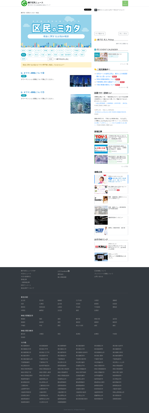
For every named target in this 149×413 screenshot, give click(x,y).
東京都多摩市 (98, 349)
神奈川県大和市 (44, 375)
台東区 (60, 307)
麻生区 (23, 334)
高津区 (78, 334)
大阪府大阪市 (117, 389)
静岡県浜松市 (117, 385)
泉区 (59, 319)
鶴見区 (115, 322)
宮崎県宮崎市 (117, 399)
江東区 (41, 304)
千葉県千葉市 (98, 359)
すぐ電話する (100, 33)
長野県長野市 (62, 385)
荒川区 (41, 300)
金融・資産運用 (66, 55)
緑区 (95, 325)
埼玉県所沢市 (25, 365)
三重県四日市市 (44, 385)
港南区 (23, 322)
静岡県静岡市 (80, 385)
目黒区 (96, 310)
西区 (59, 325)
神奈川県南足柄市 (27, 375)
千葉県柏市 (61, 359)
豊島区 (115, 307)
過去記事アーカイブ (27, 288)
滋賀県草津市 (98, 392)
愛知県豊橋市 (80, 382)
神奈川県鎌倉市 (81, 369)
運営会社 (60, 274)
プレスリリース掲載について (103, 273)
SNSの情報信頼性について (108, 79)
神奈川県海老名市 (45, 369)
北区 (22, 304)
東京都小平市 (43, 349)
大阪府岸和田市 (26, 392)
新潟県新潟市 (25, 382)
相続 (83, 50)
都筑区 (96, 322)
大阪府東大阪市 (81, 392)
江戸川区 (79, 300)
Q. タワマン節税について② (32, 73)
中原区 (115, 334)
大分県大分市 (43, 402)
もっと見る (124, 166)
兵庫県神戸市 (43, 389)
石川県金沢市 (117, 379)
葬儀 (45, 50)
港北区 (41, 322)
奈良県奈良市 (98, 389)
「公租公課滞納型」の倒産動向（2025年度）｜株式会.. (111, 103)
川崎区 (41, 334)
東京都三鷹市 (98, 355)
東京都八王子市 (44, 352)
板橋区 (60, 300)
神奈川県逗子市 (26, 372)
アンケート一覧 (123, 87)
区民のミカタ (30, 12)
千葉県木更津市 (81, 359)
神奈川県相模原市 (100, 369)
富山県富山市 (43, 382)
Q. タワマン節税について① (32, 92)
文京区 (60, 310)
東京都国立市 (98, 346)
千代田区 (97, 307)
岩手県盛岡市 (98, 375)
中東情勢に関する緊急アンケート (110, 82)
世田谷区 (42, 307)
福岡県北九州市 (44, 399)
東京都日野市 (25, 355)
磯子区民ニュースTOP (28, 271)
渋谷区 (78, 304)
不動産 (76, 50)
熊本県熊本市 (98, 399)
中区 (40, 325)
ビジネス (38, 50)
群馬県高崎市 (62, 365)
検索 (50, 59)
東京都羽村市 (62, 352)
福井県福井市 (98, 379)
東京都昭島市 (25, 346)
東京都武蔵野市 (118, 355)
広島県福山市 (43, 395)
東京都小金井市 (118, 346)
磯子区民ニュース (35, 3)
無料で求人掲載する (122, 43)
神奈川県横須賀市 (63, 375)
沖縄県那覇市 (62, 402)
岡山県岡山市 (62, 395)
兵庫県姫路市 (62, 389)
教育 (82, 55)
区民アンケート (26, 285)
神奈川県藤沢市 (99, 372)
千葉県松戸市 (43, 362)
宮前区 (23, 337)
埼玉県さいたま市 (118, 362)
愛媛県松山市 (98, 395)
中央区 (78, 307)
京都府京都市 (80, 389)
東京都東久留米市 (82, 352)
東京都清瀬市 (80, 346)
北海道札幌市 (80, 375)
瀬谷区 (78, 322)
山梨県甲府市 (25, 389)
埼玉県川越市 (80, 362)
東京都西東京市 (26, 352)
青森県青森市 (25, 379)
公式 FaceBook (64, 271)
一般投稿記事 (25, 282)
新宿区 (96, 304)
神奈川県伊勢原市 (27, 369)
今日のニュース (26, 273)
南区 (114, 325)
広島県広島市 (25, 395)
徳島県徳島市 (25, 399)
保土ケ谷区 (79, 325)
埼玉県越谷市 (98, 362)
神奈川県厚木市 (99, 365)
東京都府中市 (43, 355)
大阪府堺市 (43, 392)
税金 (37, 12)
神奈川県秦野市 (63, 372)
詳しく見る (123, 33)
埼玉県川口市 (62, 362)
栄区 (59, 322)
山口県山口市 (80, 395)
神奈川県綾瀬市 (118, 365)
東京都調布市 (117, 349)
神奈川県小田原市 (63, 369)
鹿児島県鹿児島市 (82, 399)
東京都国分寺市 (26, 349)
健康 (29, 50)
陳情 (49, 55)
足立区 (23, 300)
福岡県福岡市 (62, 399)
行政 (42, 55)
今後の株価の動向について (108, 85)
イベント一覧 (124, 64)
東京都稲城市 (43, 346)
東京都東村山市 (99, 352)
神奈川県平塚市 (81, 372)
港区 (77, 310)
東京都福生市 (62, 355)
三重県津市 (24, 385)
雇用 (23, 59)
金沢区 (115, 319)
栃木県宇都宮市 (44, 365)
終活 (36, 55)
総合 (23, 50)
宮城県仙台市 (62, 379)
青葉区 (23, 319)
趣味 (29, 55)
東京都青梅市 (62, 346)
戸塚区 (23, 325)
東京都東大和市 (118, 352)
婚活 (52, 50)
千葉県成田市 (117, 359)
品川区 (60, 304)
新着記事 (24, 279)
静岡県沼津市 (98, 385)
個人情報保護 (62, 277)
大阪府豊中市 (62, 392)
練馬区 (41, 310)
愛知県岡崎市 (62, 382)
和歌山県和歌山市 (118, 392)
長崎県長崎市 (25, 402)
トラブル (60, 50)
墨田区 (23, 307)
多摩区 (96, 334)
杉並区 (115, 304)
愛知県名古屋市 (99, 382)
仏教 (75, 55)
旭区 (40, 319)
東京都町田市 (80, 355)
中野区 (23, 310)
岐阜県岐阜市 (117, 382)
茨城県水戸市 (80, 365)
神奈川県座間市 (118, 369)
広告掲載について (100, 271)
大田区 (96, 300)
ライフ (68, 50)
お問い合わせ (98, 276)
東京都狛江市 (62, 349)
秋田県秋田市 (117, 375)
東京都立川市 (80, 349)
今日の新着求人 (26, 276)
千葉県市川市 (43, 359)
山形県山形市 (80, 379)
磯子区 (23, 12)
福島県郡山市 (43, 379)
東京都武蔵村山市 (27, 359)
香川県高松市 (117, 395)
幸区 (59, 334)
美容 (55, 55)
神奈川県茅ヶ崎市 (45, 372)
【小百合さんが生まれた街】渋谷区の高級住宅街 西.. (110, 112)
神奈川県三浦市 (118, 372)
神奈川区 (97, 319)
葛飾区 (115, 300)
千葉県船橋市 (25, 362)
